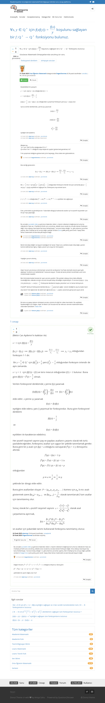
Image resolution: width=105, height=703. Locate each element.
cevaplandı (47, 533)
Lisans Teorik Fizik (19, 654)
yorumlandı (44, 136)
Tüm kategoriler (22, 629)
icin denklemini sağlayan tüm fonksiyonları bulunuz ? (47, 612)
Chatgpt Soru (24, 553)
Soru (60, 230)
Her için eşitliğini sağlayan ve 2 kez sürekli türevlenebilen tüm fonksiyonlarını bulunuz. (49, 606)
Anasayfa (14, 17)
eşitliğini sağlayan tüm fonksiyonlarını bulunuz (40, 616)
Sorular (22, 17)
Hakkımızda (69, 17)
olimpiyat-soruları (48, 60)
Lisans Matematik (19, 649)
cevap (25, 80)
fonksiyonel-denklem (29, 60)
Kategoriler (46, 17)
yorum (34, 80)
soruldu (84, 74)
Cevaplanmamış (33, 17)
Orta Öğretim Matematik (38, 74)
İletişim (12, 692)
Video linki (38, 307)
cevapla (85, 140)
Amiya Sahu (39, 697)
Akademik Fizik (18, 639)
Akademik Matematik (20, 634)
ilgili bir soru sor (20, 540)
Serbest (15, 668)
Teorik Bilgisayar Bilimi (21, 644)
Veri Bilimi (16, 658)
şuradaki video (33, 224)
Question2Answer (66, 697)
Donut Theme (16, 697)
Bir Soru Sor (57, 17)
